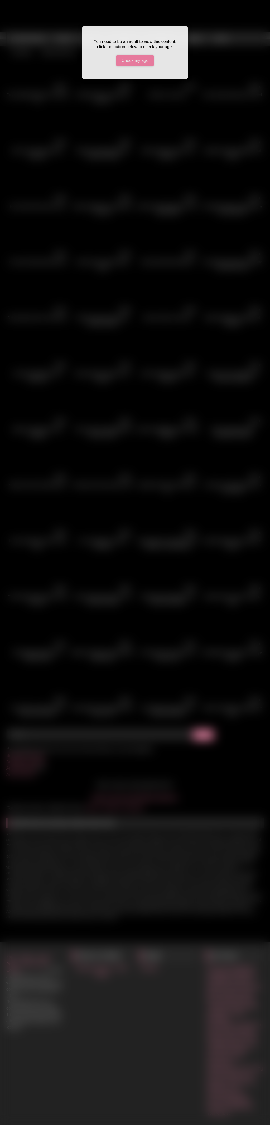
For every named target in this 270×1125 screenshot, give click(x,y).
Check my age (135, 60)
